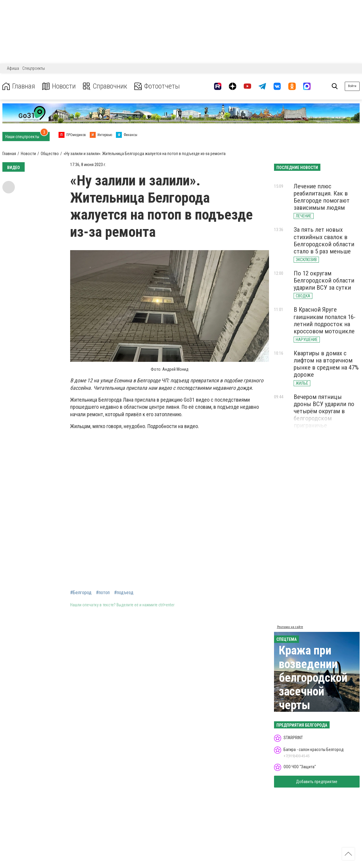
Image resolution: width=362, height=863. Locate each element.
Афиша (13, 68)
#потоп (103, 592)
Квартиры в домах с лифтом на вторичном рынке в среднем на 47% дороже (326, 364)
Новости (59, 86)
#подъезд (123, 592)
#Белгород (81, 592)
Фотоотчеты (157, 86)
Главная (18, 86)
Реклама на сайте (290, 627)
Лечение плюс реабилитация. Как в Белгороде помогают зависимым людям (322, 197)
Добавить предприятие (316, 781)
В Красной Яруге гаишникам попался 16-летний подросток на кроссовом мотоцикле (324, 320)
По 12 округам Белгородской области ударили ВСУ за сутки (324, 280)
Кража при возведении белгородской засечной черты (313, 677)
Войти (352, 86)
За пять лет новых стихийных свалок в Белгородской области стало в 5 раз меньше (324, 240)
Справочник (105, 86)
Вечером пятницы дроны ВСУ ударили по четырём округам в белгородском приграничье (324, 411)
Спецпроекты (33, 68)
